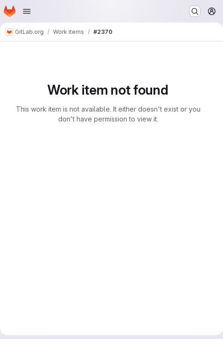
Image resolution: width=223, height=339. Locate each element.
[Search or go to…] (194, 11)
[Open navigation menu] (26, 11)
